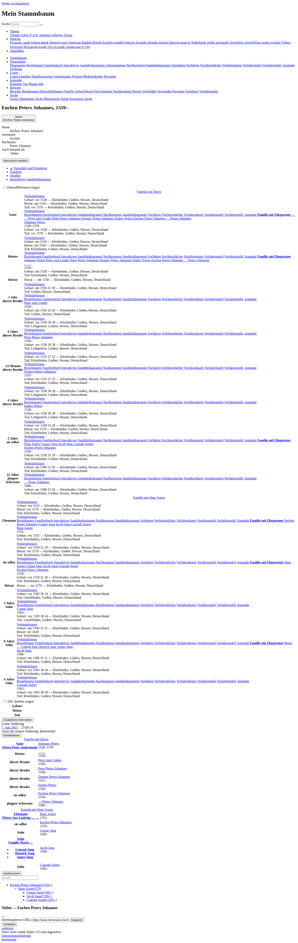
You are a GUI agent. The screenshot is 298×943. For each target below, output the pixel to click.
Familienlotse (11, 735)
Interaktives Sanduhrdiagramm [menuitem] (84, 65)
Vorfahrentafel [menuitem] (253, 65)
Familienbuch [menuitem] (54, 65)
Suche (6, 24)
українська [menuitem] (73, 47)
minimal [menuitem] (45, 35)
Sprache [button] (15, 39)
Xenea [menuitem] (68, 35)
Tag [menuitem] (26, 84)
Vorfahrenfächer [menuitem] (211, 65)
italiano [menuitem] (164, 42)
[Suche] (41, 25)
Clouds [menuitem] (15, 35)
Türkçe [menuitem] (286, 42)
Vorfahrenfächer (173, 214)
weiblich (15, 160)
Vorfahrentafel (214, 214)
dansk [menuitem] (45, 42)
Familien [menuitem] (25, 76)
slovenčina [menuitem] (237, 42)
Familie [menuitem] (69, 91)
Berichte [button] (15, 87)
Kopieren (76, 919)
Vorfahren (155, 214)
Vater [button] (20, 743)
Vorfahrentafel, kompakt (240, 214)
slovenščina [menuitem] (253, 42)
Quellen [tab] (15, 175)
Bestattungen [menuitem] (31, 91)
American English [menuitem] (80, 42)
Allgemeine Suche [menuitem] (31, 99)
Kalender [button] (16, 80)
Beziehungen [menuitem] (35, 65)
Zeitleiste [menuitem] (16, 69)
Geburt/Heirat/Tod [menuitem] (87, 91)
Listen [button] (14, 72)
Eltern (7, 747)
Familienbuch (51, 214)
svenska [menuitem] (275, 42)
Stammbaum (18, 58)
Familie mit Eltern (149, 191)
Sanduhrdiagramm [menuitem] (158, 65)
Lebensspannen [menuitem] (116, 65)
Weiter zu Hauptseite (15, 3)
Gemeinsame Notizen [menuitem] (68, 76)
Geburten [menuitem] (106, 91)
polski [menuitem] (211, 42)
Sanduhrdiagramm (135, 214)
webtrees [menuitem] (57, 35)
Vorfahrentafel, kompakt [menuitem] (279, 65)
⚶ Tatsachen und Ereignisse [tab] (28, 168)
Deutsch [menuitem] (55, 42)
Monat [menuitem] (33, 84)
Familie (14, 842)
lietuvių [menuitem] (174, 42)
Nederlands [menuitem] (199, 42)
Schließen (9, 924)
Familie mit (149, 497)
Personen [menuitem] (110, 76)
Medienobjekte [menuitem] (93, 76)
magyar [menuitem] (185, 42)
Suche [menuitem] (14, 99)
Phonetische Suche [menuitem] (57, 99)
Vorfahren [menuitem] (193, 65)
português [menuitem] (223, 42)
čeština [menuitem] (36, 42)
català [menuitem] (26, 42)
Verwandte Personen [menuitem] (171, 91)
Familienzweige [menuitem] (43, 76)
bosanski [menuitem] (16, 42)
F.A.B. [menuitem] (34, 35)
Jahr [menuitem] (41, 84)
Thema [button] (14, 31)
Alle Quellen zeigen (18, 701)
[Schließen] (3, 917)
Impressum (9, 939)
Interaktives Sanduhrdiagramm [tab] (30, 179)
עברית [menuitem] (85, 47)
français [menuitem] (130, 42)
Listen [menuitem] (14, 76)
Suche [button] (14, 95)
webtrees (7, 928)
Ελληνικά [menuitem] (16, 47)
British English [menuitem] (103, 42)
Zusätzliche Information (17, 719)
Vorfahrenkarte (194, 214)
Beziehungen (33, 214)
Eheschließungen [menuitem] (52, 91)
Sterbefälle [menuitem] (149, 91)
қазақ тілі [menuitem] (45, 47)
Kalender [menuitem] (16, 84)
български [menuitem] (30, 47)
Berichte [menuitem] (16, 91)
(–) (31, 885)
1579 (29, 888)
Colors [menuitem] (25, 35)
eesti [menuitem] (64, 42)
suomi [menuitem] (265, 42)
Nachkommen (113, 214)
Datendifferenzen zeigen (21, 187)
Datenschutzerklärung (16, 935)
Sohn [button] (20, 839)
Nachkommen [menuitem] (136, 65)
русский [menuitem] (59, 47)
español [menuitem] (118, 42)
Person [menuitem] (137, 91)
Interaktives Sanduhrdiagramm (82, 214)
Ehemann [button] (21, 814)
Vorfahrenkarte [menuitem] (232, 65)
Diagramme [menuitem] (18, 65)
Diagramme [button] (18, 61)
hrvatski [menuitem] (141, 42)
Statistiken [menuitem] (178, 65)
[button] (34, 196)
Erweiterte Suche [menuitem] (81, 99)
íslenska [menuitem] (153, 42)
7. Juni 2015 (10, 727)
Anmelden (17, 51)
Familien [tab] (16, 172)
